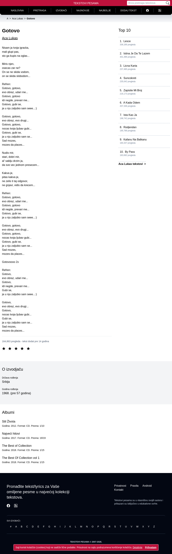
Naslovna (17, 10)
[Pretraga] (146, 3)
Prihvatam (151, 547)
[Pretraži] (167, 3)
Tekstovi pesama (123, 500)
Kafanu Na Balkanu (135, 139)
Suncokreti (129, 78)
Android (147, 485)
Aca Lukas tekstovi (130, 163)
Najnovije (82, 10)
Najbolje (105, 10)
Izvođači (61, 10)
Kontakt (118, 489)
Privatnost (120, 485)
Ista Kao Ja (130, 114)
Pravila (134, 485)
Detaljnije (137, 547)
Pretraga (39, 10)
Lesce (127, 41)
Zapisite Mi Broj (132, 90)
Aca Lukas (10, 38)
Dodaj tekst (128, 10)
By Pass (130, 151)
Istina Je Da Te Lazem (136, 53)
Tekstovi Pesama (86, 3)
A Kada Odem (131, 102)
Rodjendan (129, 127)
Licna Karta (130, 65)
